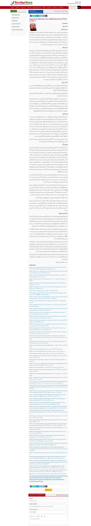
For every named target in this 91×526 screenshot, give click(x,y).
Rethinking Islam (16, 15)
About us (23, 7)
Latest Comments (16, 23)
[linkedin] (37, 16)
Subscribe (61, 7)
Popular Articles (16, 26)
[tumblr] (46, 16)
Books (44, 7)
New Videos (15, 20)
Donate (49, 7)
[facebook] (31, 16)
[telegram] (40, 16)
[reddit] (42, 16)
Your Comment (33, 509)
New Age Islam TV (37, 7)
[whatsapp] (33, 16)
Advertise (54, 7)
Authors (18, 7)
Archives (29, 7)
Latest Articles (15, 17)
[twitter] (35, 16)
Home (12, 7)
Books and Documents (17, 29)
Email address (33, 504)
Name (31, 498)
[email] (44, 16)
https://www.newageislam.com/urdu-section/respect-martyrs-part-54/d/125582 (49, 474)
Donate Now (48, 490)
